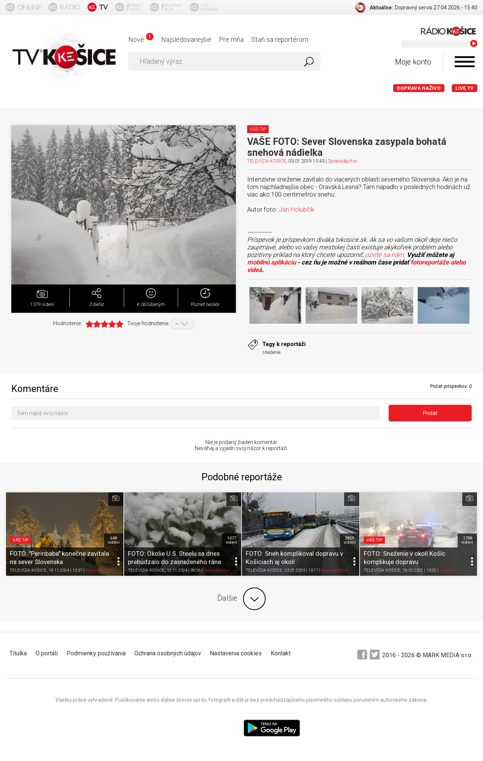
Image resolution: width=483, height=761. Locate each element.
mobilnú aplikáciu (271, 262)
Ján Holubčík (296, 209)
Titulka (18, 653)
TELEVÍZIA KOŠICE (266, 161)
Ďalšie (241, 598)
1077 (231, 540)
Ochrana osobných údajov (167, 653)
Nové (141, 39)
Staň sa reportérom (279, 39)
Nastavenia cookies (236, 653)
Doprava (447, 570)
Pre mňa (231, 39)
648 (114, 540)
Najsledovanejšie (186, 39)
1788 (467, 540)
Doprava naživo (419, 88)
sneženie (271, 352)
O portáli (46, 653)
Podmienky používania (96, 653)
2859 (349, 540)
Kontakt (281, 653)
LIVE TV (464, 88)
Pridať (430, 413)
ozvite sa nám (384, 254)
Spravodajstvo (342, 161)
